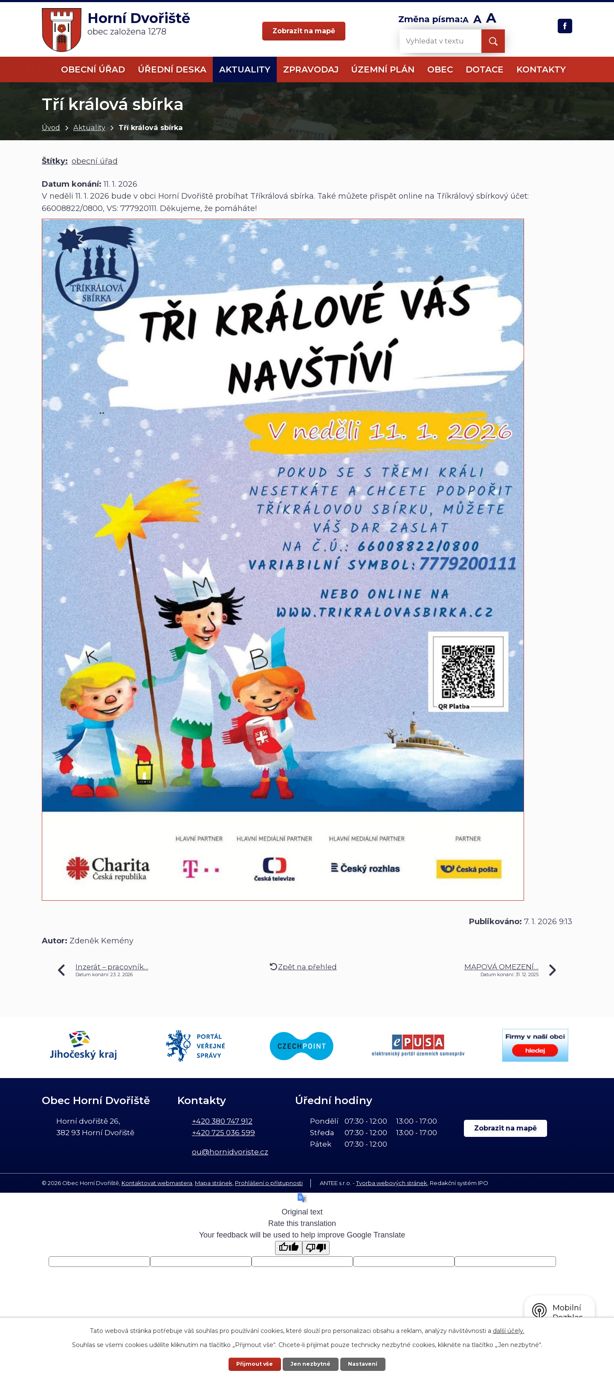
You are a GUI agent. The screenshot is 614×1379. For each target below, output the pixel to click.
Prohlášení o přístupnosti (269, 1183)
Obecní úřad (93, 69)
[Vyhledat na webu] (434, 41)
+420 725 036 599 (223, 1132)
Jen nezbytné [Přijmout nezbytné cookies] (311, 1364)
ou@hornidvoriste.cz (230, 1152)
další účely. (508, 1331)
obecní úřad (95, 161)
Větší (491, 20)
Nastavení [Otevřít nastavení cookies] (362, 1364)
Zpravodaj (311, 69)
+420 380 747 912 (222, 1121)
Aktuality (89, 127)
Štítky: (55, 161)
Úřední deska (172, 69)
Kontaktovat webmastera (157, 1183)
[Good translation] (288, 1248)
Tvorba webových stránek (391, 1183)
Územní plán (382, 69)
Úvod (51, 127)
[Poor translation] (316, 1248)
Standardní (477, 20)
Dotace (485, 69)
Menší (465, 20)
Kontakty (541, 69)
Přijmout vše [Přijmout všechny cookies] (255, 1364)
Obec (440, 69)
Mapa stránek (213, 1183)
